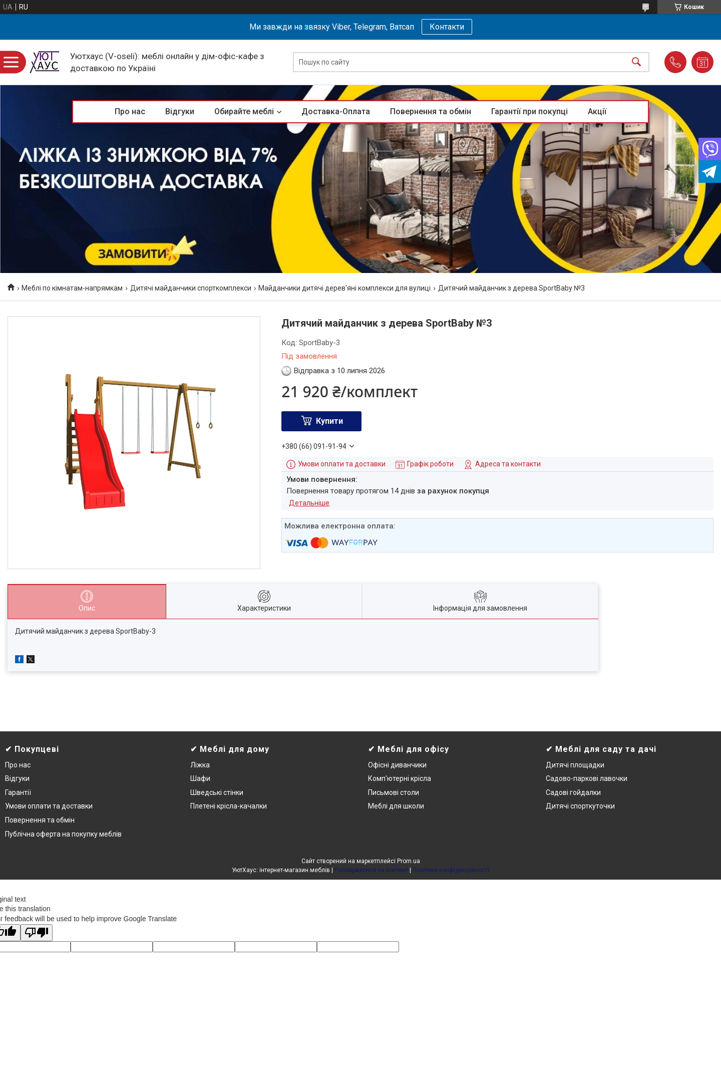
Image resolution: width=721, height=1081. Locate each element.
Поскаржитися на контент (371, 870)
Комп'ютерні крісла (399, 778)
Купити (329, 421)
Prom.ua (408, 861)
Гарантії (18, 792)
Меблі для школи (396, 806)
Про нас (130, 111)
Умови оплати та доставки (49, 806)
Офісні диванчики (397, 765)
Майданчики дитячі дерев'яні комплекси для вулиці (344, 288)
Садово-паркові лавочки (586, 778)
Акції (597, 111)
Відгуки (179, 111)
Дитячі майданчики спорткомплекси (190, 288)
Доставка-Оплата (335, 111)
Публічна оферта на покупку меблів (63, 834)
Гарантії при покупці (529, 111)
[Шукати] (636, 62)
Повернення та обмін (430, 111)
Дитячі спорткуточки (580, 806)
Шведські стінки (216, 792)
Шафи (200, 778)
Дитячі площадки (575, 765)
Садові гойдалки (573, 792)
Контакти (447, 27)
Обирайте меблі (244, 111)
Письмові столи (393, 792)
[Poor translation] (37, 933)
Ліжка (200, 765)
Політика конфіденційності (451, 870)
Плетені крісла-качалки (228, 806)
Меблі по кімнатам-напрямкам (72, 288)
